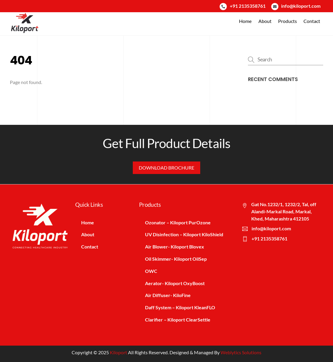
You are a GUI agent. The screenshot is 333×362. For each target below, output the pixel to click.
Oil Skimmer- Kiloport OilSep (176, 259)
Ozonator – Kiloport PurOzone (178, 222)
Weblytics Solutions (241, 352)
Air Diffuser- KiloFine (168, 295)
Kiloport (118, 352)
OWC (151, 271)
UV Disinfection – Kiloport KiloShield (184, 234)
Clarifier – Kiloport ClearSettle (177, 319)
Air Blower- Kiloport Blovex (174, 246)
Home (245, 21)
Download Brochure (166, 167)
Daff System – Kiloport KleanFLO (180, 307)
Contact (311, 21)
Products (287, 21)
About (265, 21)
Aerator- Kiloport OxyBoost (175, 283)
